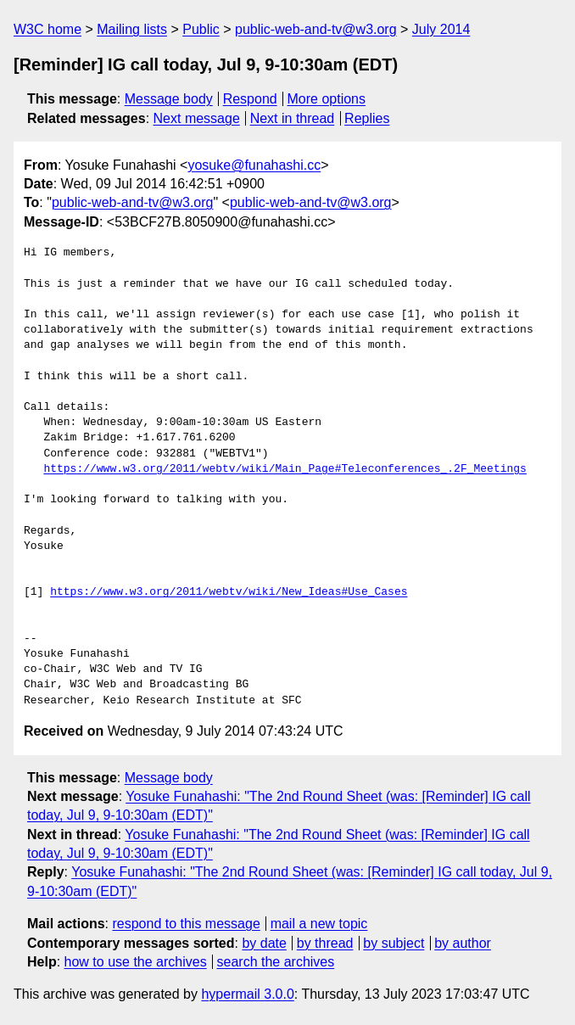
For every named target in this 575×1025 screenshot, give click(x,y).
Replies (366, 118)
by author (462, 943)
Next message (197, 118)
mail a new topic (319, 923)
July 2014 (441, 29)
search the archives (276, 962)
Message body (169, 99)
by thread (325, 943)
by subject (393, 943)
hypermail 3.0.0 (247, 994)
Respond (250, 99)
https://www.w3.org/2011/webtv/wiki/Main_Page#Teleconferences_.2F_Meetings (284, 469)
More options (327, 99)
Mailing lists (132, 29)
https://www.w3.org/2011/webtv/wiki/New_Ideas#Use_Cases (228, 592)
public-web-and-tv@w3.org (316, 29)
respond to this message (186, 923)
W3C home (47, 29)
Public (201, 29)
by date (264, 943)
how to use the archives (135, 962)
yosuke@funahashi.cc (254, 165)
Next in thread (292, 118)
